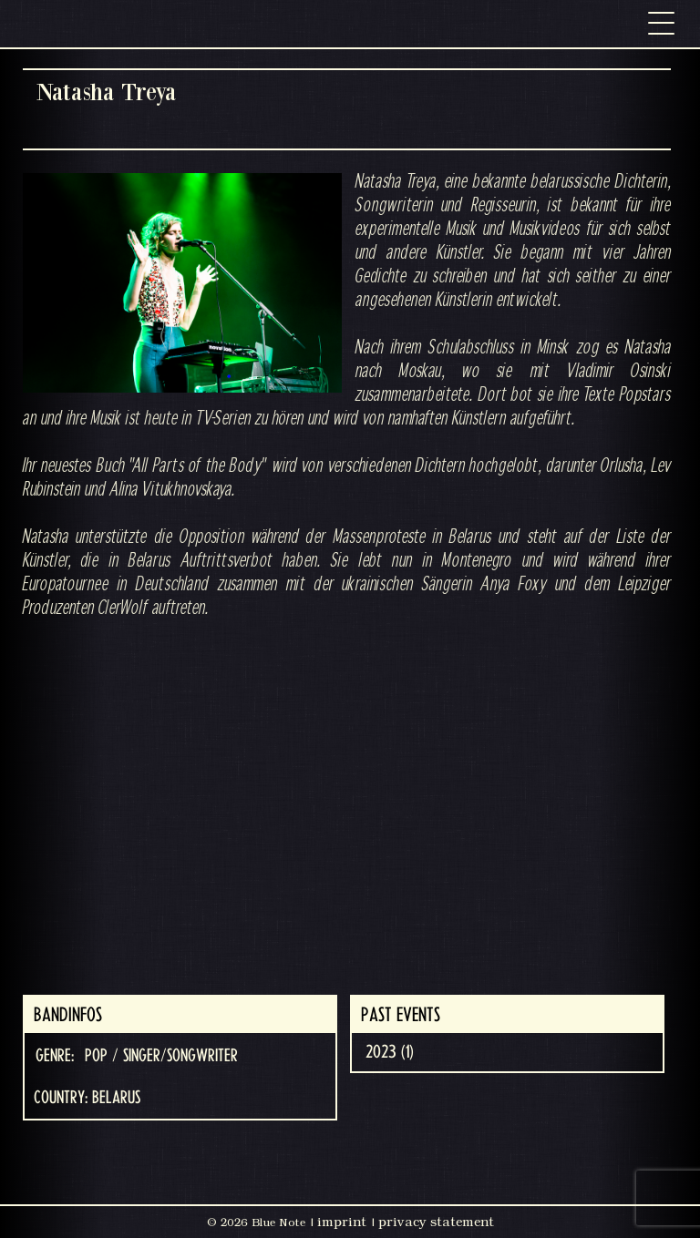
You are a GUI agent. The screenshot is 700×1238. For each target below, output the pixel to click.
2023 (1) (389, 1052)
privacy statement (436, 1221)
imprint (341, 1221)
